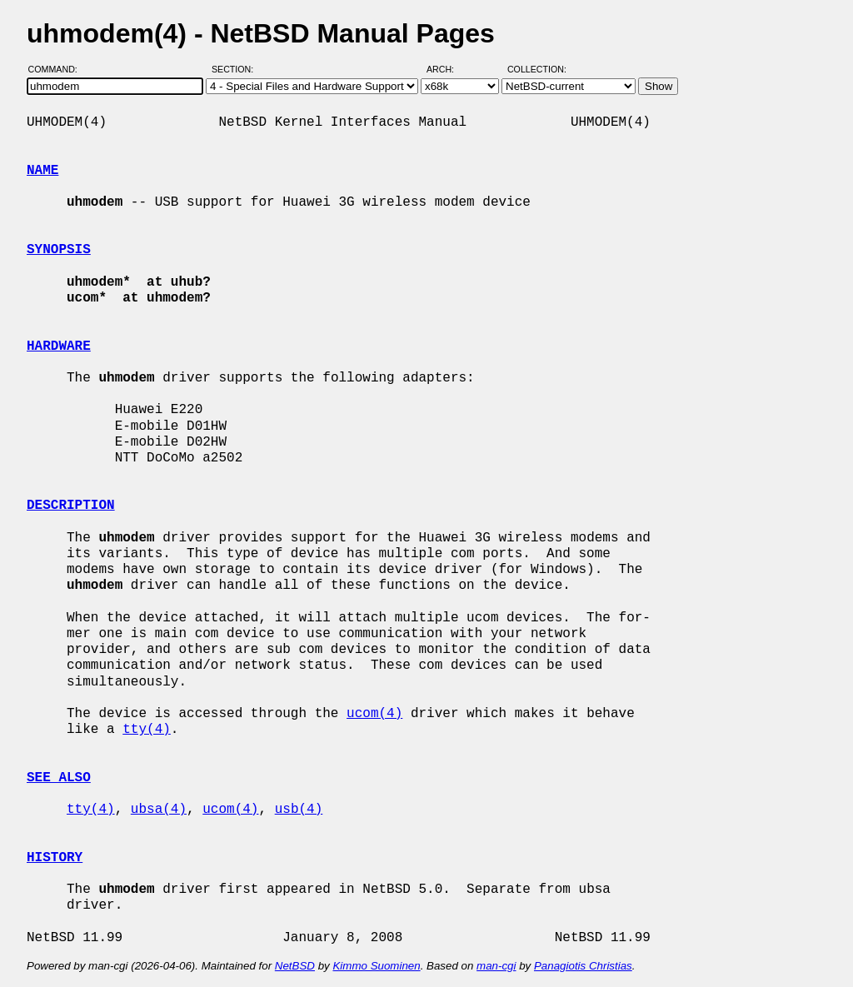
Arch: (447, 69)
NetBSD (295, 966)
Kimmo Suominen (376, 966)
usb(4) (299, 809)
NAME (42, 171)
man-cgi (496, 966)
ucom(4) (374, 714)
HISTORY (54, 858)
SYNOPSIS (59, 250)
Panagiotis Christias (583, 966)
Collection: (536, 69)
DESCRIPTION (71, 505)
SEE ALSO (59, 778)
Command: (57, 69)
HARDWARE (59, 346)
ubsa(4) (159, 809)
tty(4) (146, 729)
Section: (236, 69)
